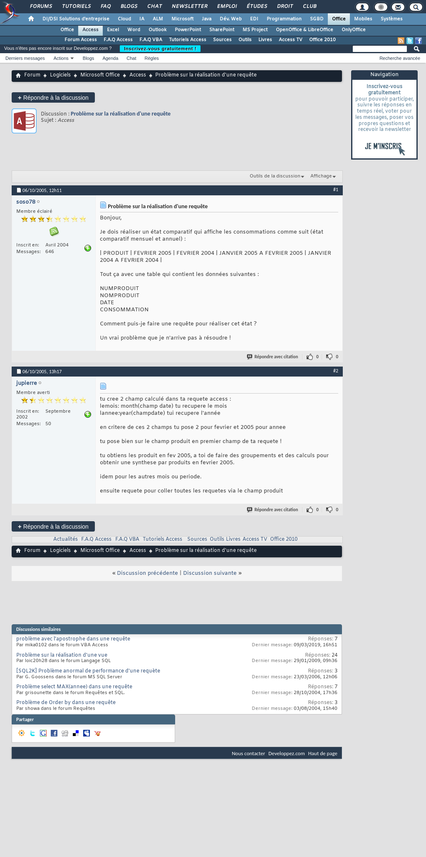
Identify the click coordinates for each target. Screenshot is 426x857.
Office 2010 (322, 40)
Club (309, 6)
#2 (335, 371)
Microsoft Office (100, 75)
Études (256, 6)
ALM (158, 19)
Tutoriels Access (187, 40)
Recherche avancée (399, 58)
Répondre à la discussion (53, 97)
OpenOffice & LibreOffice (304, 30)
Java (206, 19)
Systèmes (392, 19)
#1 (335, 189)
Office (339, 19)
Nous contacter (248, 753)
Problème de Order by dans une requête (66, 702)
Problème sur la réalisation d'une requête (121, 113)
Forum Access (80, 40)
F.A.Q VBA (150, 40)
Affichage (321, 176)
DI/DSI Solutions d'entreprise (75, 19)
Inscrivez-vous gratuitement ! (160, 48)
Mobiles (363, 19)
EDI (254, 19)
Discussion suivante (210, 573)
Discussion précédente (147, 573)
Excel (113, 30)
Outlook (157, 30)
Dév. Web (231, 19)
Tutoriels (76, 6)
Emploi (226, 6)
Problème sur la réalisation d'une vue (61, 655)
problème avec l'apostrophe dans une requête (73, 639)
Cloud (124, 19)
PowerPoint (188, 30)
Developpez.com (286, 753)
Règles (152, 58)
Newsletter (189, 6)
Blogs (128, 6)
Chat (154, 6)
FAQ (105, 6)
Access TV (290, 40)
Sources (222, 40)
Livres (265, 40)
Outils (245, 40)
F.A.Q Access (118, 40)
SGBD (317, 19)
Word (133, 30)
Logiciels (60, 75)
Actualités (65, 539)
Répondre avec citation (273, 357)
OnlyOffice (354, 30)
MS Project (255, 30)
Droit (284, 6)
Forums (40, 6)
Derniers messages (25, 58)
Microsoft (182, 19)
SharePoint (221, 30)
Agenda (110, 58)
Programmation (284, 19)
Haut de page (322, 753)
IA (141, 19)
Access (90, 30)
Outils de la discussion (275, 176)
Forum (32, 75)
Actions (61, 58)
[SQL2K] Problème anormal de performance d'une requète (88, 671)
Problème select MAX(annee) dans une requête (74, 687)
